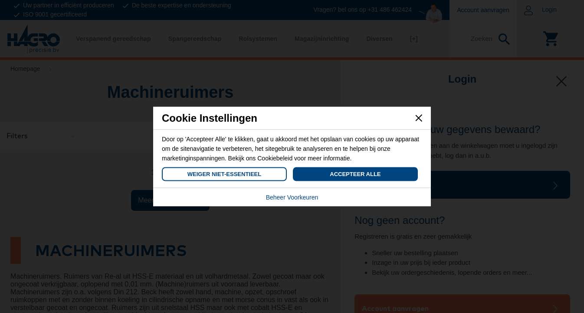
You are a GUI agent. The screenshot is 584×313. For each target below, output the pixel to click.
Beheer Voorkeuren (292, 197)
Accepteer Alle (355, 174)
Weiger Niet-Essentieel (224, 174)
